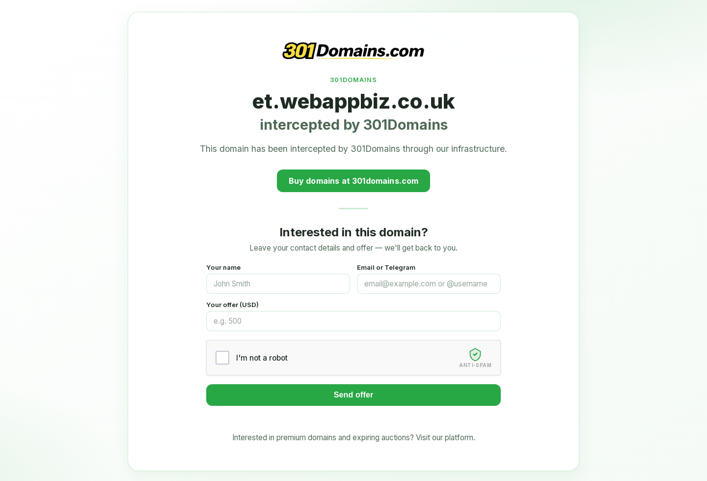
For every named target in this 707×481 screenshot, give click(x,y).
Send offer (354, 395)
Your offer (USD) (232, 305)
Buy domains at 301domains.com (354, 181)
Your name (223, 267)
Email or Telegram (386, 267)
